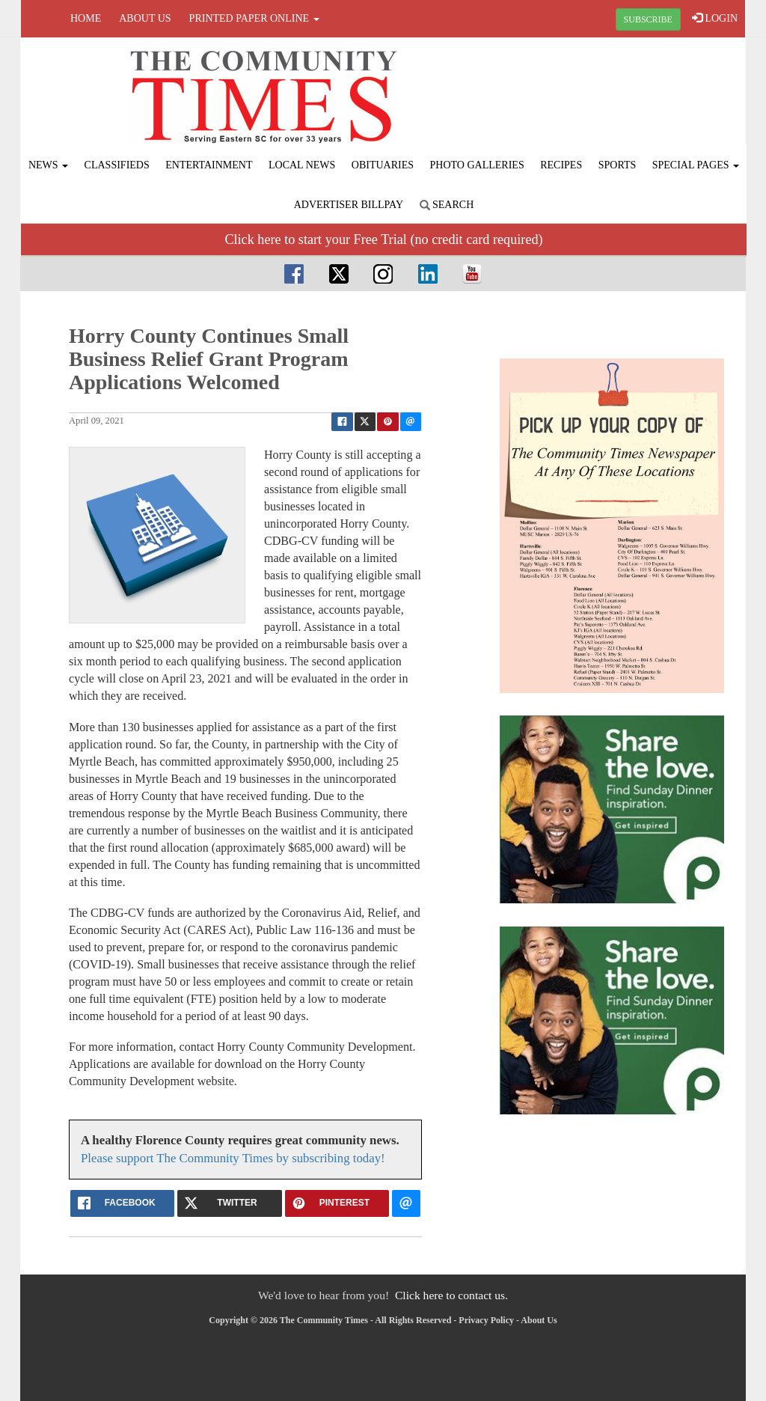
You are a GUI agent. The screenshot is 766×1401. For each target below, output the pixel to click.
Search (447, 204)
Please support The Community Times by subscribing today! (233, 1158)
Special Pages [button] (695, 165)
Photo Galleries (477, 165)
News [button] (48, 165)
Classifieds (117, 165)
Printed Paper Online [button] (254, 18)
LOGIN (715, 18)
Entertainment (208, 165)
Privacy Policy (486, 1320)
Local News (302, 165)
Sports (617, 165)
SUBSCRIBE (648, 19)
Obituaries (383, 165)
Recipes (561, 165)
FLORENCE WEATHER (623, 93)
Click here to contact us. (451, 1295)
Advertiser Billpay (348, 204)
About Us (145, 18)
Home (85, 18)
